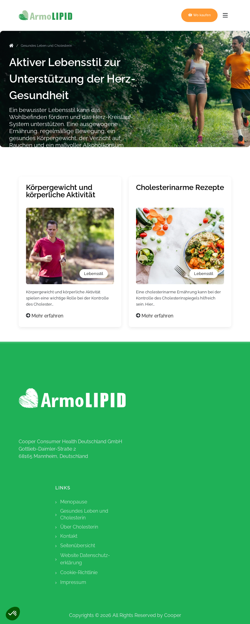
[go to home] (11, 46)
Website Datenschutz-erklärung (85, 559)
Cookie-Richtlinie (78, 572)
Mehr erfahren (47, 316)
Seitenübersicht (77, 545)
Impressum (73, 582)
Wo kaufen (199, 15)
